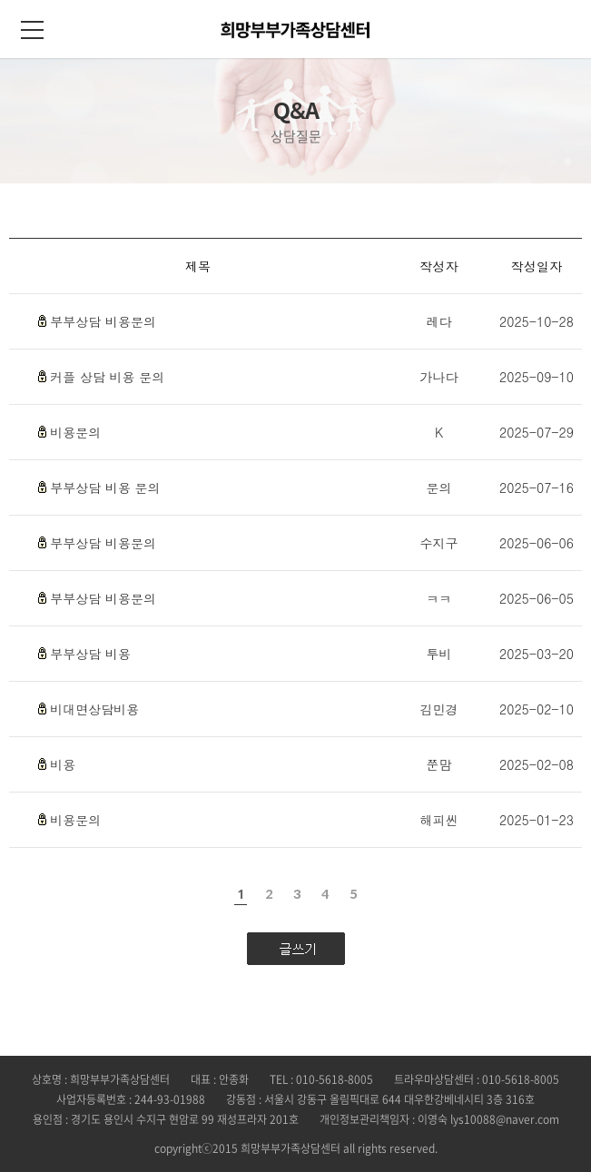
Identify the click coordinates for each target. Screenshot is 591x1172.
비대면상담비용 (94, 709)
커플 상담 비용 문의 (107, 377)
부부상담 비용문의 (103, 321)
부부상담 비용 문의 (105, 487)
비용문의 (75, 432)
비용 (62, 764)
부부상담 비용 (90, 654)
